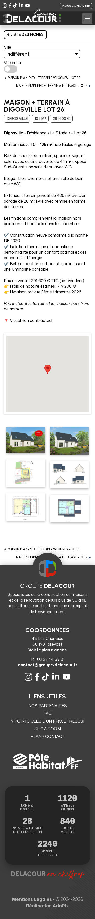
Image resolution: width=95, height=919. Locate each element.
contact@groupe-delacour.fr (47, 665)
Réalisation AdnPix (47, 905)
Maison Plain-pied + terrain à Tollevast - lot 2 (53, 86)
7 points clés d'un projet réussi (47, 721)
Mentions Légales (32, 899)
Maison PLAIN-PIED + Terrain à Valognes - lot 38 (42, 78)
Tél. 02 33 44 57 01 (47, 659)
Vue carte (13, 62)
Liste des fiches (25, 34)
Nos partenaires (47, 705)
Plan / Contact (47, 736)
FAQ (47, 713)
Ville (7, 47)
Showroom (47, 729)
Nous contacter (76, 6)
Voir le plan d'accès (47, 650)
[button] (87, 18)
